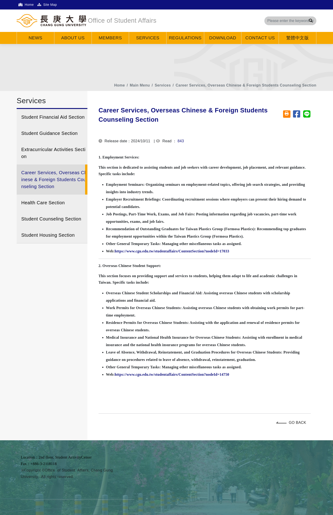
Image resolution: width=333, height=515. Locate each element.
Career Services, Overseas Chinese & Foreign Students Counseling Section (246, 85)
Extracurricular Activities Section (53, 153)
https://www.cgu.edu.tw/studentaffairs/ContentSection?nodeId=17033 (172, 251)
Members (110, 37)
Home (26, 4)
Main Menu (140, 85)
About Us (73, 37)
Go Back (292, 423)
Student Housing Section (48, 235)
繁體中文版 (297, 37)
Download (222, 37)
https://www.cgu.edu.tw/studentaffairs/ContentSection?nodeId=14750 (172, 374)
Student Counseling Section (51, 218)
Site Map (47, 4)
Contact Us (260, 37)
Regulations (185, 37)
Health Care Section (43, 202)
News (35, 37)
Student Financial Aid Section (53, 117)
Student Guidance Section (49, 133)
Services (148, 37)
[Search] (290, 20)
